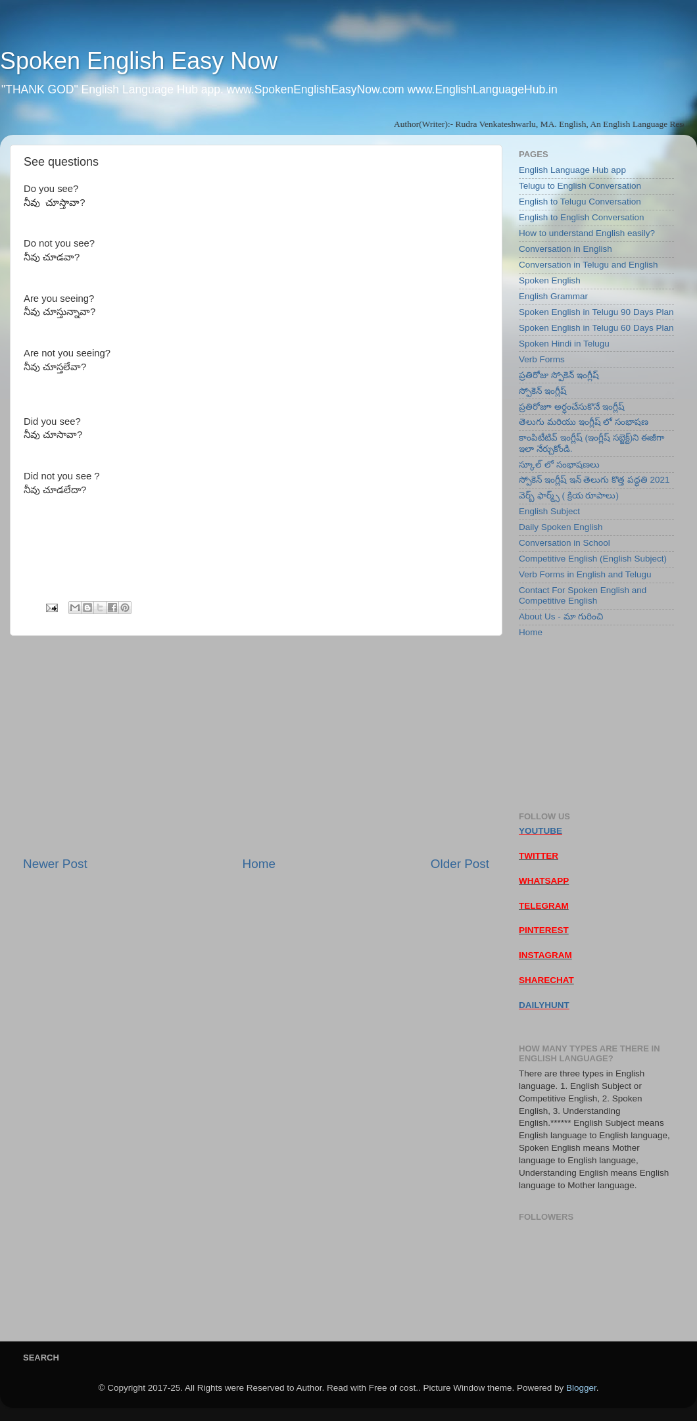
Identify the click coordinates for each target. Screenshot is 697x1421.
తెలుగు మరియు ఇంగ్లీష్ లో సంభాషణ (583, 422)
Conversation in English (565, 249)
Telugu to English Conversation (580, 186)
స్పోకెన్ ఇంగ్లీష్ (543, 391)
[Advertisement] (256, 746)
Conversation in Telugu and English (588, 265)
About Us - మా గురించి (561, 616)
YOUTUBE (540, 831)
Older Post (460, 864)
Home (259, 864)
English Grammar (553, 296)
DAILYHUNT (544, 1005)
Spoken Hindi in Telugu (564, 344)
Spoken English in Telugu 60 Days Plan (596, 328)
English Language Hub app (572, 170)
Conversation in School (564, 543)
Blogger (581, 1388)
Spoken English (550, 280)
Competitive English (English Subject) (593, 559)
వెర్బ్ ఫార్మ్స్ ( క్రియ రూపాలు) (569, 495)
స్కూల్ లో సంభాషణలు (559, 465)
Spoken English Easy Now (138, 60)
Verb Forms (542, 359)
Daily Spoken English (561, 527)
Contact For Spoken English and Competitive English (582, 595)
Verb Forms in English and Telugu (585, 574)
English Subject (549, 511)
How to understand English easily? (587, 233)
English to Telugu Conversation (580, 201)
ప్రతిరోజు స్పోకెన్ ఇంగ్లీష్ (559, 375)
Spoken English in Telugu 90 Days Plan (596, 312)
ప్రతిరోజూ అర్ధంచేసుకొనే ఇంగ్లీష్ (572, 407)
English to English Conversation (581, 217)
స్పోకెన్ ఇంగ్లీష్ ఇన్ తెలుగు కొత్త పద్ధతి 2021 (594, 480)
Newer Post (55, 864)
